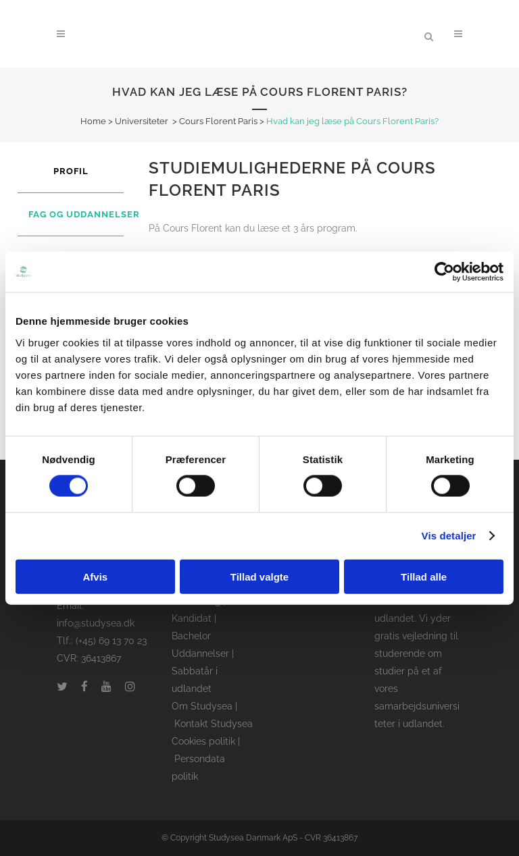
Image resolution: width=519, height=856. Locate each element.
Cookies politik (203, 741)
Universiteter (141, 121)
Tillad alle (424, 576)
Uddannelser (200, 653)
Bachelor (191, 636)
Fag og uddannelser (84, 214)
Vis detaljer (449, 535)
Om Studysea (202, 706)
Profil (71, 171)
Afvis (94, 576)
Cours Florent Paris (218, 121)
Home (93, 121)
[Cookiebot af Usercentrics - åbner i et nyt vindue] (444, 272)
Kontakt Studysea (213, 723)
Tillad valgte (259, 576)
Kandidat (192, 618)
